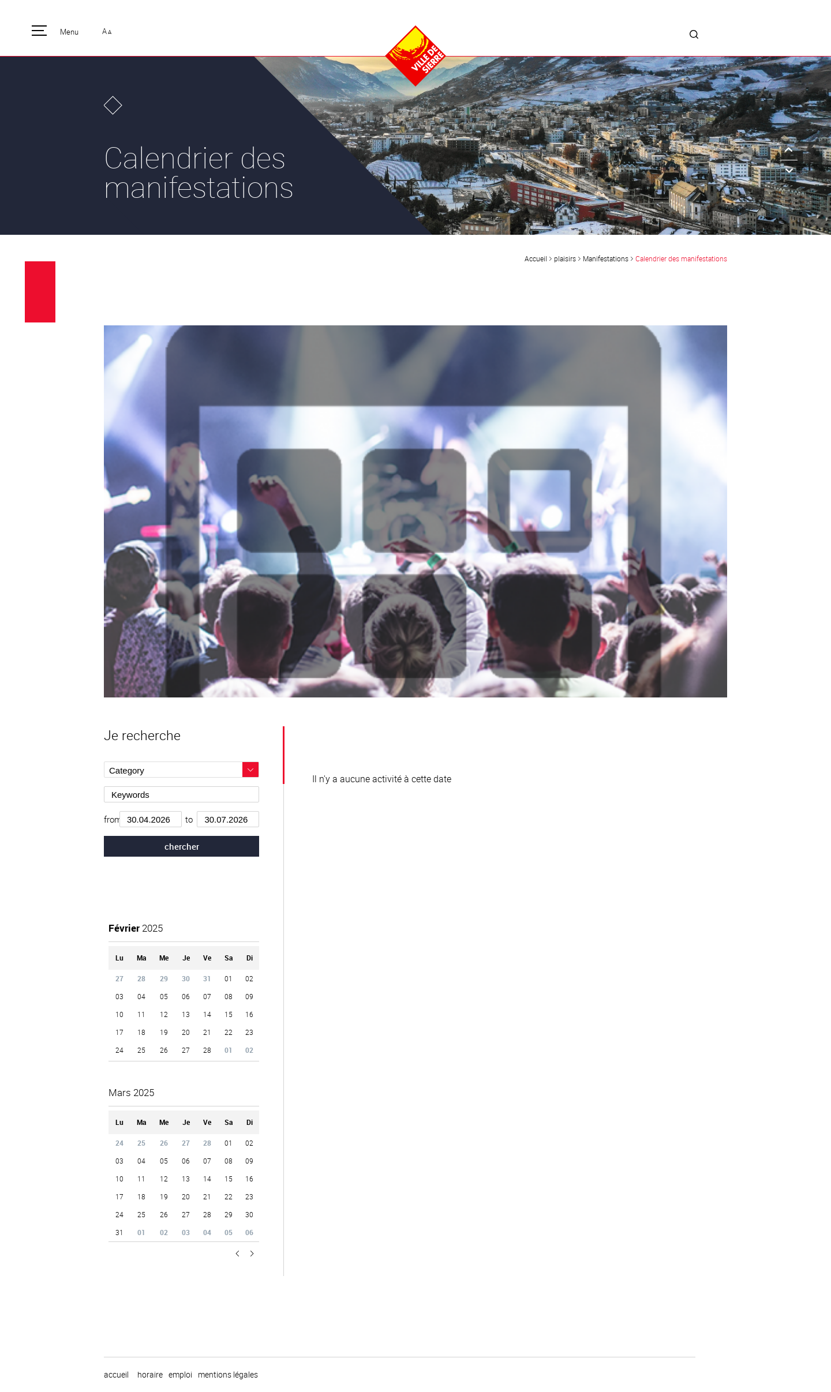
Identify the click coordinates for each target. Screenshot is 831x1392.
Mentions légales (228, 1374)
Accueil (536, 258)
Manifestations (605, 258)
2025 (135, 928)
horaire (150, 1374)
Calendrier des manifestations (681, 258)
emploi (180, 1374)
